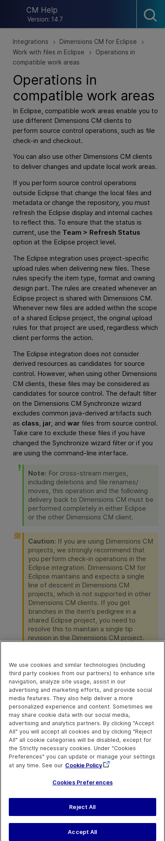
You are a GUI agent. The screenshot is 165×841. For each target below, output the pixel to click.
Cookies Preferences (82, 786)
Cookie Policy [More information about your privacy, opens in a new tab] (83, 769)
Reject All (82, 811)
